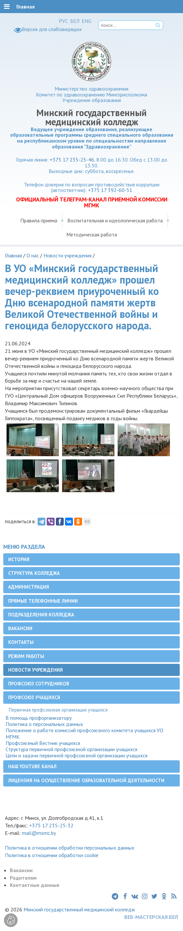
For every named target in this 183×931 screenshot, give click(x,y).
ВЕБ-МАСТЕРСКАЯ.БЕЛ (151, 917)
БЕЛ (74, 21)
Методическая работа (91, 234)
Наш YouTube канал (32, 766)
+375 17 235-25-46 (72, 159)
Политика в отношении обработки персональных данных (69, 847)
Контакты (21, 642)
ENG (87, 21)
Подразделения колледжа (41, 615)
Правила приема (38, 220)
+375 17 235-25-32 (51, 825)
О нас (32, 255)
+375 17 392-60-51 (110, 190)
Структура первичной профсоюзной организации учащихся (71, 749)
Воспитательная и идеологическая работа (115, 220)
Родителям (23, 877)
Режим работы (26, 656)
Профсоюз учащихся (34, 697)
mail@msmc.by (39, 833)
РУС (63, 21)
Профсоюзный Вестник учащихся (43, 743)
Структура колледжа (34, 573)
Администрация (28, 587)
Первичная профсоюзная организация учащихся (58, 710)
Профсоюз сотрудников (38, 684)
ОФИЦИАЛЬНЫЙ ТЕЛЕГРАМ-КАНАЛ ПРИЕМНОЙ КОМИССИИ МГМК (91, 202)
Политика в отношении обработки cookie (51, 855)
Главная (13, 255)
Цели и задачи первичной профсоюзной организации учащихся (76, 755)
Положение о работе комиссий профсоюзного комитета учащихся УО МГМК (84, 733)
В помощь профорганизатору (39, 718)
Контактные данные (34, 885)
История (18, 559)
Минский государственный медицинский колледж (79, 909)
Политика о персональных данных (44, 724)
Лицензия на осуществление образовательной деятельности (86, 780)
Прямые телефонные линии (43, 601)
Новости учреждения (67, 255)
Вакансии (20, 628)
